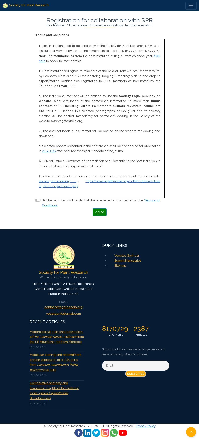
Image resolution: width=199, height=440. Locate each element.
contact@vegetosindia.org (63, 307)
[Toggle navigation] (191, 6)
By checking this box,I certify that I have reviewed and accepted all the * (100, 203)
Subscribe (135, 374)
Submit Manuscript (127, 260)
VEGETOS (49, 151)
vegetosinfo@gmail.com (63, 313)
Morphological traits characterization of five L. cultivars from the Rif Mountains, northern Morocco (57, 337)
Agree (99, 212)
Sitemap (120, 265)
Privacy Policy (146, 426)
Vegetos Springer (126, 255)
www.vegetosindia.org (58, 181)
